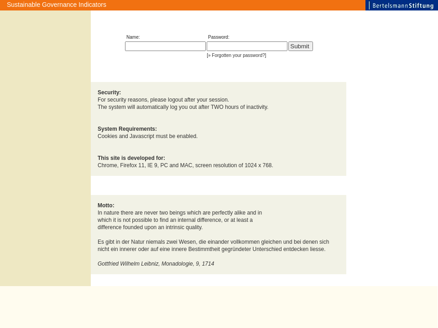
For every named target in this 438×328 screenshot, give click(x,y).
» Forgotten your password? (236, 55)
